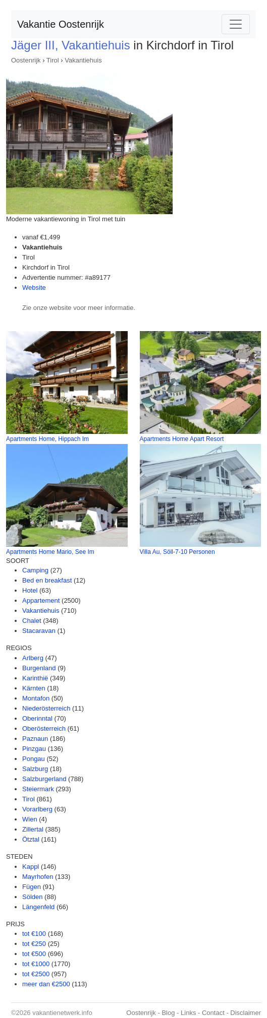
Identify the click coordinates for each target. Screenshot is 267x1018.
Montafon (35, 698)
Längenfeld (38, 907)
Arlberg (32, 658)
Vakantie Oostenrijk (60, 24)
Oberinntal (37, 718)
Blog (168, 1012)
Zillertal (32, 829)
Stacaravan (39, 630)
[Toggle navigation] (236, 24)
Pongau (33, 758)
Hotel (29, 590)
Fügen (31, 886)
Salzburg (35, 769)
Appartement (41, 600)
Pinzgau (34, 748)
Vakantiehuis (83, 60)
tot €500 (34, 954)
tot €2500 (35, 974)
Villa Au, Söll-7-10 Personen (177, 551)
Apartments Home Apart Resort (182, 438)
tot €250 (34, 943)
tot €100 (34, 933)
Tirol (52, 60)
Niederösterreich (46, 708)
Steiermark (38, 789)
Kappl (30, 866)
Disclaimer (245, 1012)
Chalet (31, 620)
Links (188, 1012)
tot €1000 (35, 964)
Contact (213, 1012)
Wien (29, 819)
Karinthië (35, 678)
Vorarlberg (37, 809)
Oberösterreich (44, 728)
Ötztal (30, 839)
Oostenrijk (26, 60)
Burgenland (39, 668)
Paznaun (35, 738)
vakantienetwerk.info (62, 1012)
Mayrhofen (37, 876)
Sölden (32, 897)
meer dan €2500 (46, 984)
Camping (35, 570)
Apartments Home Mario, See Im (50, 551)
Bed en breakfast (47, 580)
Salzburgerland (44, 779)
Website (34, 287)
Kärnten (33, 688)
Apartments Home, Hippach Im (47, 438)
